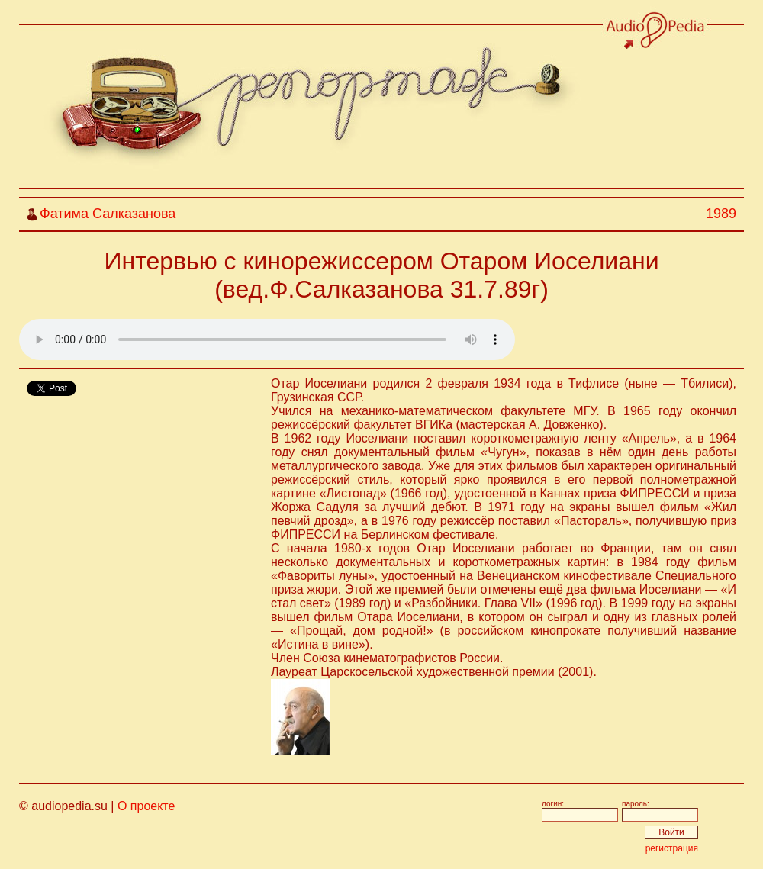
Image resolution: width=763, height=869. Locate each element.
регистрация (671, 848)
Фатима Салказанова (107, 213)
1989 (721, 213)
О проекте (146, 806)
